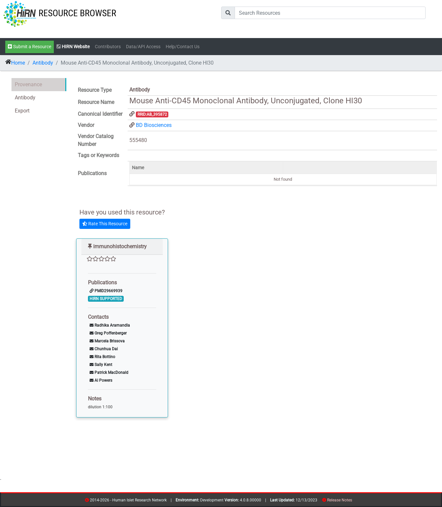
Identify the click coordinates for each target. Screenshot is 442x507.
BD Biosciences (154, 125)
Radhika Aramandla (110, 325)
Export (22, 111)
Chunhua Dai (104, 349)
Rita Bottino (102, 357)
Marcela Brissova (107, 341)
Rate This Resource (104, 223)
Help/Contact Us (183, 47)
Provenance (28, 84)
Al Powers (101, 380)
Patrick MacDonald (109, 372)
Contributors (108, 47)
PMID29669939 (106, 291)
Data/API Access (143, 47)
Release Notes (339, 500)
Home (18, 63)
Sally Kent (101, 364)
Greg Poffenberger (108, 333)
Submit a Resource (29, 47)
